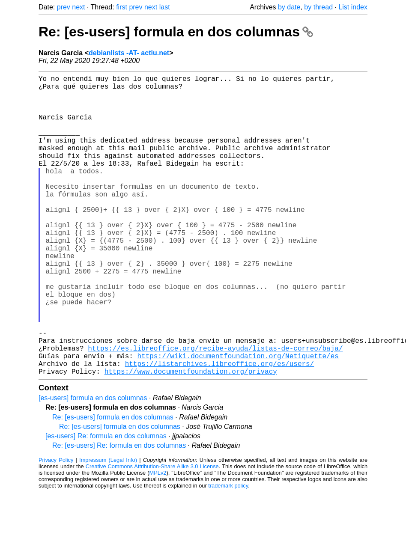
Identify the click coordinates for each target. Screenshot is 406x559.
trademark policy (228, 552)
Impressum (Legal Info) (108, 526)
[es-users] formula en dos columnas (93, 464)
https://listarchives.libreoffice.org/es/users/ (219, 428)
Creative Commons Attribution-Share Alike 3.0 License (152, 533)
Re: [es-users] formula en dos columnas (176, 31)
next (78, 7)
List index (352, 7)
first (121, 7)
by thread (318, 7)
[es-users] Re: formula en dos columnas (106, 502)
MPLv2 (158, 539)
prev (63, 7)
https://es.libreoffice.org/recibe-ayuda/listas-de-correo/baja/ (215, 409)
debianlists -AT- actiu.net (129, 52)
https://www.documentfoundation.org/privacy (190, 438)
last (164, 7)
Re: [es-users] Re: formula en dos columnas (119, 512)
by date (289, 7)
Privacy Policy (56, 526)
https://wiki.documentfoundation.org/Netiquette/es (237, 419)
